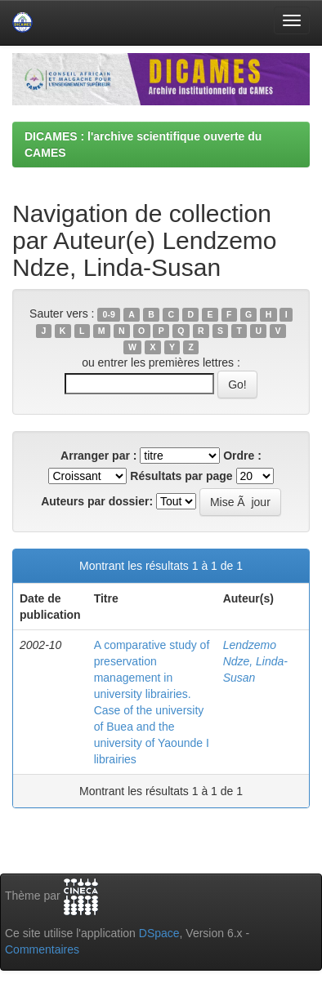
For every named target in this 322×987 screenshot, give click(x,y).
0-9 (109, 314)
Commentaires (42, 949)
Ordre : (242, 455)
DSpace (159, 933)
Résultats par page (181, 475)
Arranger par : (98, 455)
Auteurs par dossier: (97, 501)
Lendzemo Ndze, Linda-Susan (255, 661)
